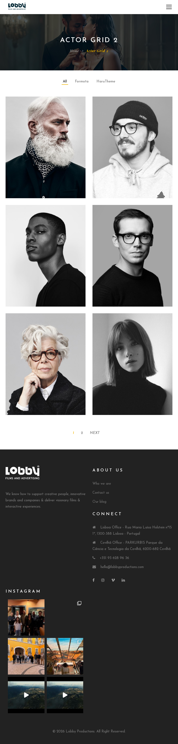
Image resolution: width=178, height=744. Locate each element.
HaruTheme (106, 81)
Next (95, 433)
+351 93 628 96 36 (114, 558)
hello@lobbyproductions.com (122, 567)
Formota (82, 81)
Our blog (99, 502)
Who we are (101, 484)
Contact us (100, 493)
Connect (107, 514)
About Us (108, 470)
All (65, 81)
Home (74, 50)
